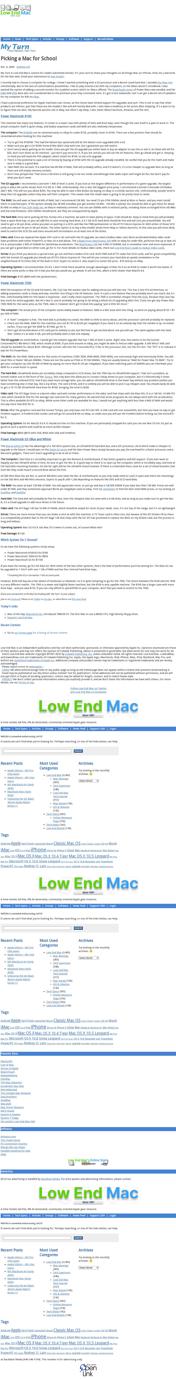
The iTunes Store (10, 1140)
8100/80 (28, 132)
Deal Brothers (9, 1096)
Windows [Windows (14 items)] (94, 867)
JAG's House (7, 1110)
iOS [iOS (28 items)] (17, 850)
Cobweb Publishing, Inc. (79, 654)
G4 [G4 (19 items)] (106, 843)
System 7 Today (10, 1117)
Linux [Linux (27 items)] (70, 850)
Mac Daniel (59, 803)
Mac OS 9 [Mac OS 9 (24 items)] (11, 856)
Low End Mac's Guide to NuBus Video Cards (139, 247)
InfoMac (5, 1079)
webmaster (35, 666)
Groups (60, 39)
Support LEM (97, 728)
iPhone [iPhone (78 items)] (38, 850)
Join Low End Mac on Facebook (88, 691)
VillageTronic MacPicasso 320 (94, 240)
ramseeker (109, 489)
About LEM (68, 640)
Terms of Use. (27, 682)
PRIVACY (7, 679)
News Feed (79, 728)
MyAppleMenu (9, 1075)
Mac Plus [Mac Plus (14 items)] (113, 857)
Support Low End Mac (20, 617)
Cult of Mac (7, 1064)
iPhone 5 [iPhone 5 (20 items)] (61, 850)
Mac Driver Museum (12, 1107)
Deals (18, 39)
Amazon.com (8, 1136)
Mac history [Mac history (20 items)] (109, 850)
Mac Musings (60, 778)
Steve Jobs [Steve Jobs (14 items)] (51, 867)
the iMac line (164, 82)
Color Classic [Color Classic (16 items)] (87, 844)
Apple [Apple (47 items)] (16, 843)
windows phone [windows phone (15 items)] (106, 867)
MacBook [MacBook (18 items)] (85, 850)
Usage (91, 640)
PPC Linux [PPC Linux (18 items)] (18, 866)
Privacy (100, 640)
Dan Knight (57, 76)
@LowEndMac (105, 39)
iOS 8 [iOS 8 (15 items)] (22, 851)
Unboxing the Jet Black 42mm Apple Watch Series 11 (20, 802)
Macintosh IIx (34, 614)
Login (112, 728)
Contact (110, 640)
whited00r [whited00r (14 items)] (85, 867)
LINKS (5, 669)
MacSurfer (6, 1061)
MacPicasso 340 (88, 244)
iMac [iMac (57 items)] (5, 849)
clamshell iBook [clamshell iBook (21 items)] (44, 843)
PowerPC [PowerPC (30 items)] (7, 866)
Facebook (15, 599)
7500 (60, 289)
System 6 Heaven (10, 1114)
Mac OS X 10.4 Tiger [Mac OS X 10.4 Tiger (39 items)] (51, 856)
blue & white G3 (15, 446)
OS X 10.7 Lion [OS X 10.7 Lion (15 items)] (67, 862)
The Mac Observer (11, 1082)
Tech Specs (32, 39)
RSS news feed (79, 599)
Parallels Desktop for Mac (15, 1150)
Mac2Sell (6, 1103)
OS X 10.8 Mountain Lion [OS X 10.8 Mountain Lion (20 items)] (87, 861)
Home (6, 39)
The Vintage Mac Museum (16, 1093)
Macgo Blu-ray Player (13, 1147)
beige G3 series (58, 449)
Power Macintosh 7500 (16, 283)
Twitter (37, 599)
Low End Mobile (55, 828)
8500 (145, 296)
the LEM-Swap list (32, 207)
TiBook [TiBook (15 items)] (68, 867)
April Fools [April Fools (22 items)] (27, 843)
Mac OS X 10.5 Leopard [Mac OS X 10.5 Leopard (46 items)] (89, 856)
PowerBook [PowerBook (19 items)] (107, 861)
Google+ (48, 599)
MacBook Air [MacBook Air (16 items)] (96, 851)
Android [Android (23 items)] (5, 843)
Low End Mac (54, 775)
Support (88, 39)
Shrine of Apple (9, 1068)
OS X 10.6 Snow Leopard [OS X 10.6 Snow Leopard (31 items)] (42, 861)
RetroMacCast (9, 1089)
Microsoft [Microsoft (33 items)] (16, 861)
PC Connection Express (14, 1143)
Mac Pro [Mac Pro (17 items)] (4, 861)
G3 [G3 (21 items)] (102, 843)
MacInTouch (8, 1071)
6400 (3, 93)
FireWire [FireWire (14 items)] (97, 844)
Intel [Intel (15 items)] (12, 851)
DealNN (20, 492)
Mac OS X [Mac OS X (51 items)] (26, 856)
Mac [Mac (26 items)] (77, 850)
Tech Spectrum (61, 785)
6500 (14, 93)
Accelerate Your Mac (12, 1086)
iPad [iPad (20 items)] (27, 850)
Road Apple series (122, 89)
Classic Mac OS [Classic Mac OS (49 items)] (67, 843)
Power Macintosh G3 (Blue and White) (26, 439)
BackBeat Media (50, 1178)
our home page (23, 632)
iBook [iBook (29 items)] (113, 843)
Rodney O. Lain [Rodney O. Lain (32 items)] (35, 866)
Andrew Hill (23, 66)
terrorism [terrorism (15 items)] (60, 867)
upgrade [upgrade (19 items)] (76, 866)
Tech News (52, 824)
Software (74, 39)
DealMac (6, 492)
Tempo (48, 376)
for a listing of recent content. (50, 632)
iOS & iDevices (61, 807)
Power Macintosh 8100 (16, 116)
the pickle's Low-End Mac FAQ (18, 1121)
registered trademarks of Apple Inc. (34, 660)
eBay (36, 96)
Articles (47, 39)
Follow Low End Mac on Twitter (88, 688)
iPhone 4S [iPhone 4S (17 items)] (51, 850)
